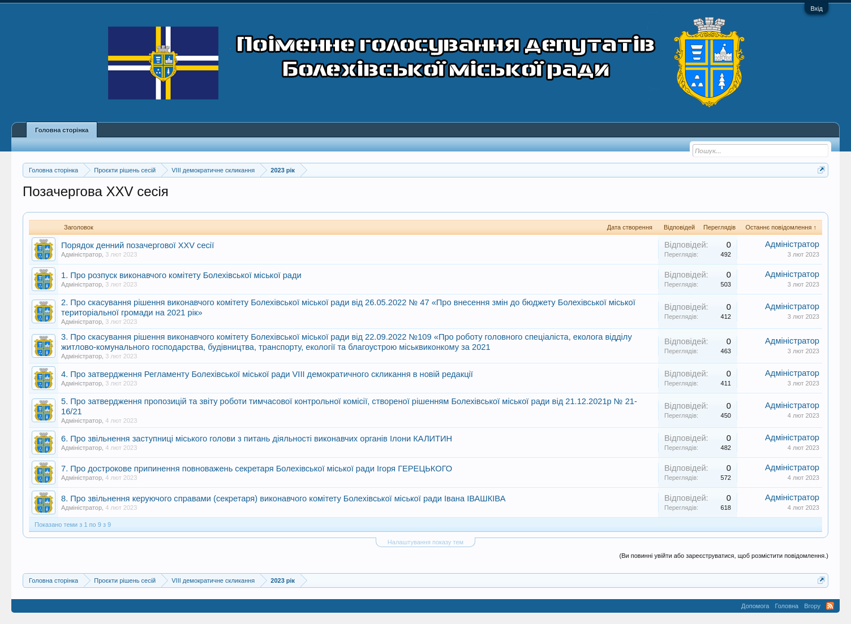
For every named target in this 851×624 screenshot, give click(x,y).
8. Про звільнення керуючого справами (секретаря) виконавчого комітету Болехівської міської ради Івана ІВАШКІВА (283, 498)
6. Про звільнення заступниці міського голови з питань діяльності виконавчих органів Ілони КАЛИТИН (256, 438)
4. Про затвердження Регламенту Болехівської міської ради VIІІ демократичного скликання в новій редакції (267, 374)
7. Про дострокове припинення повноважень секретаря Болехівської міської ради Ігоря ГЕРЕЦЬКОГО (256, 468)
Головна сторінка (61, 130)
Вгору (812, 606)
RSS (830, 606)
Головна (786, 606)
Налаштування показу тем (425, 542)
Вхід (816, 8)
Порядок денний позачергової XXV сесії (137, 245)
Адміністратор (81, 254)
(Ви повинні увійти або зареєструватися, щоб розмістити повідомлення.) (724, 555)
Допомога (755, 606)
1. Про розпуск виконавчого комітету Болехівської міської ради (181, 275)
